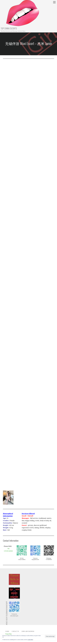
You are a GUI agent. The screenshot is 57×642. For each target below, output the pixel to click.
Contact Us (15, 631)
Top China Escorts (9, 28)
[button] (55, 2)
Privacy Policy (8, 634)
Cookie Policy (30, 639)
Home (7, 631)
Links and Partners (27, 631)
